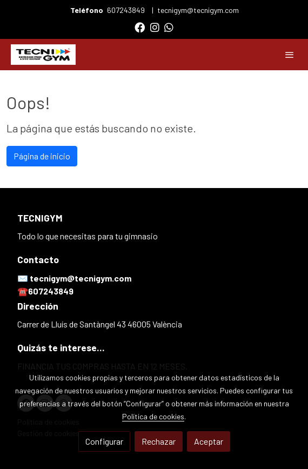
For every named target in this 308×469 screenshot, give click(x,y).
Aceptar (208, 441)
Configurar (104, 441)
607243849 (126, 10)
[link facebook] (140, 27)
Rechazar (159, 441)
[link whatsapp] (168, 27)
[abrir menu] (289, 54)
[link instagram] (154, 27)
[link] (43, 54)
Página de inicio (42, 156)
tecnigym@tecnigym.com (198, 10)
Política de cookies (153, 416)
